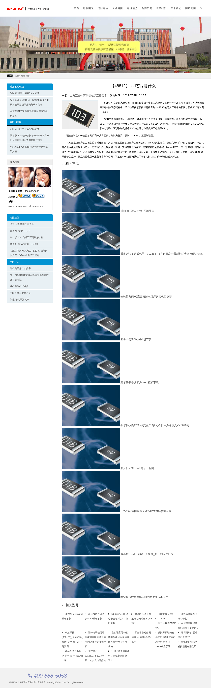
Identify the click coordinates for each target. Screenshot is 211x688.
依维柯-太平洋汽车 (19, 299)
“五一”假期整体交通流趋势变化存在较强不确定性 (29, 277)
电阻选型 (132, 8)
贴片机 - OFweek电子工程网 (108, 468)
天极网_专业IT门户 (20, 230)
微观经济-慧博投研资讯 (22, 224)
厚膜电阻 (88, 8)
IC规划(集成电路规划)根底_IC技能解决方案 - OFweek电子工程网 (29, 253)
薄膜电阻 (103, 8)
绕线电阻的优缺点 (19, 286)
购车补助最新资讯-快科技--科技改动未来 (72, 656)
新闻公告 (146, 8)
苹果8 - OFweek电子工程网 (24, 244)
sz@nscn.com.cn (35, 206)
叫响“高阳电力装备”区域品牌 (24, 93)
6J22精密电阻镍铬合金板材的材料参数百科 (116, 511)
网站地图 (190, 8)
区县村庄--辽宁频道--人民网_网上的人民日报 (117, 554)
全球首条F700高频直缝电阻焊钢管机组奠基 (29, 113)
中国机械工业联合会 (20, 293)
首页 (76, 8)
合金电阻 (117, 8)
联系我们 (161, 8)
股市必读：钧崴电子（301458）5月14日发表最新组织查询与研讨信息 (29, 102)
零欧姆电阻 (16, 122)
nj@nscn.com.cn (17, 206)
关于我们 (176, 8)
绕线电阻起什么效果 (20, 268)
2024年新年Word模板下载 (106, 339)
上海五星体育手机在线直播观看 (88, 95)
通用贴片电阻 (17, 86)
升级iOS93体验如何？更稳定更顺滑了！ (118, 656)
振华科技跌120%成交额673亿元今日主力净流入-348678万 (125, 425)
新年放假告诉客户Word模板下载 (110, 382)
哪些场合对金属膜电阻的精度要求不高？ (115, 597)
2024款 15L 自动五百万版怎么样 (26, 237)
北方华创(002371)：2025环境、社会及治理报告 (95, 656)
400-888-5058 (32, 191)
